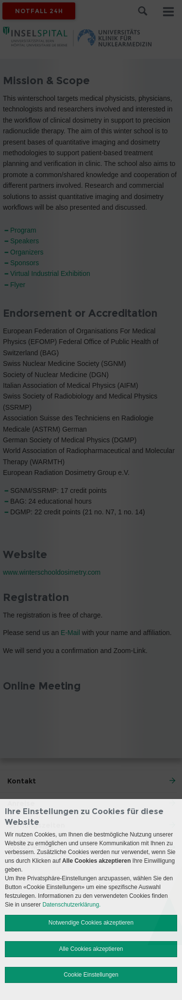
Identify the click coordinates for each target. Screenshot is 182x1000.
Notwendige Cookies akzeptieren (91, 922)
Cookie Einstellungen (91, 974)
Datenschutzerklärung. (71, 904)
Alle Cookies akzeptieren (91, 948)
